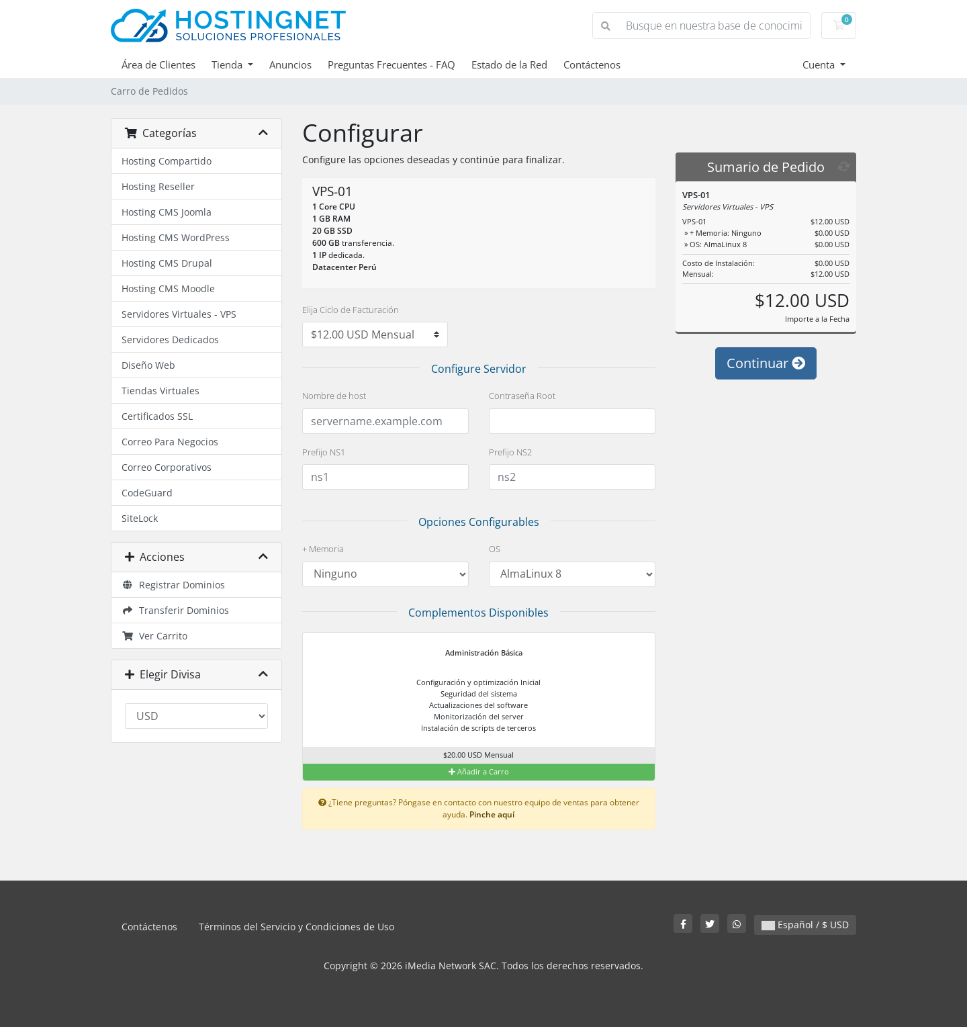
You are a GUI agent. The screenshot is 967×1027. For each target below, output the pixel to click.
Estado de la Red (509, 64)
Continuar (766, 363)
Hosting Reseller (158, 186)
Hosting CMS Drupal (167, 263)
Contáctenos (591, 64)
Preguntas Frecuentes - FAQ (391, 64)
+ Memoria (323, 549)
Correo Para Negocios (170, 441)
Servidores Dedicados (170, 339)
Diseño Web (148, 365)
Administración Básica (475, 653)
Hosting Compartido (167, 160)
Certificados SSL (157, 416)
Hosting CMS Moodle (168, 288)
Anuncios (290, 64)
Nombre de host (334, 396)
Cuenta (819, 64)
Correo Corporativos (167, 467)
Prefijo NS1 (323, 452)
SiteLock (140, 518)
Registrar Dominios (173, 584)
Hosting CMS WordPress (176, 237)
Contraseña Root (522, 396)
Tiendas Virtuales (160, 390)
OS (494, 549)
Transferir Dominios (175, 610)
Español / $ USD (805, 924)
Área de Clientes (158, 64)
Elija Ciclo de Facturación (350, 310)
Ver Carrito (154, 635)
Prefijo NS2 (510, 452)
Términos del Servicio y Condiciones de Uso (296, 926)
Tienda (228, 64)
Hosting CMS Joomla (167, 212)
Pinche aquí (491, 814)
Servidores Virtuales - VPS (179, 314)
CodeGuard (147, 492)
